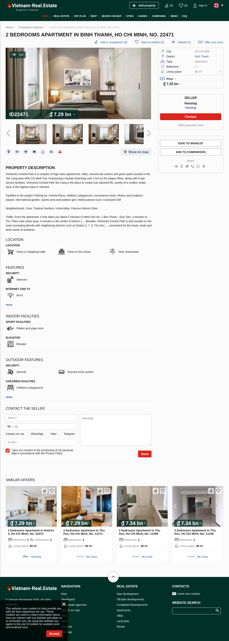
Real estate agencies (74, 602)
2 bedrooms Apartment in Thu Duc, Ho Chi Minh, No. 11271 (84, 529)
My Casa (91, 554)
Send (145, 451)
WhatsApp (37, 431)
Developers (68, 597)
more (9, 302)
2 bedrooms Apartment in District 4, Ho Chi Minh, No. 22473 (31, 529)
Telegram (69, 431)
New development (127, 591)
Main (64, 591)
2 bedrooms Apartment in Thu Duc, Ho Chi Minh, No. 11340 (195, 529)
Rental (120, 624)
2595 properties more (190, 125)
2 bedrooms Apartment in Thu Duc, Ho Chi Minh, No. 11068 (139, 529)
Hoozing (190, 107)
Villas (120, 613)
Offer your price (213, 42)
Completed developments (132, 602)
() (171, 5)
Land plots (123, 618)
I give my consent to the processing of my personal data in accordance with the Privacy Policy (42, 449)
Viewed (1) (184, 42)
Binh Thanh (202, 56)
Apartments (124, 607)
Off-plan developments (130, 597)
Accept (54, 633)
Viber (53, 431)
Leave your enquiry (188, 591)
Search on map (70, 607)
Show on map (138, 149)
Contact (190, 116)
